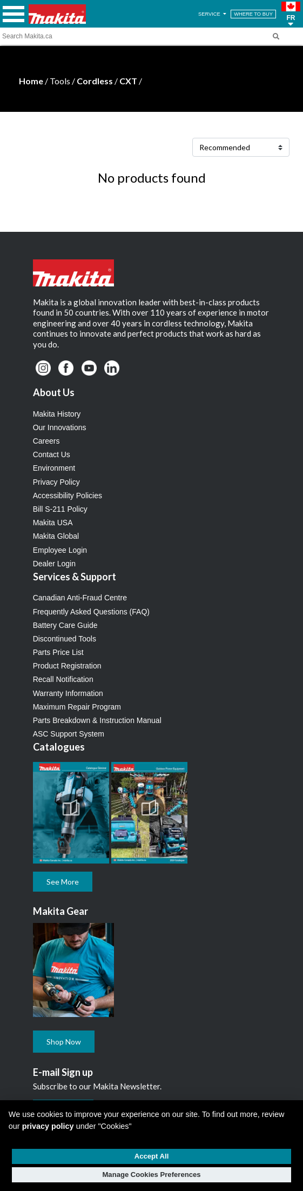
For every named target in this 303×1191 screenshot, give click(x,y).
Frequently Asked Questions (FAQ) (91, 611)
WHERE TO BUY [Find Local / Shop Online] (253, 14)
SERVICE (213, 14)
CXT (128, 81)
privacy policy (48, 1126)
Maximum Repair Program (77, 706)
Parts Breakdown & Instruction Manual (97, 720)
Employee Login (60, 550)
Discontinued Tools (64, 638)
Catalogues (59, 747)
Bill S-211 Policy (60, 509)
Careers (46, 441)
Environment (54, 468)
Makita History (57, 414)
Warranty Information (68, 693)
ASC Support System (68, 734)
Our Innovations (59, 427)
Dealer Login (54, 563)
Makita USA (53, 522)
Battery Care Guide (65, 625)
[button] (290, 14)
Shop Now (63, 1041)
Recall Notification (63, 679)
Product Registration (67, 665)
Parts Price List (58, 652)
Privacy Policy (56, 482)
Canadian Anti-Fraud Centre (80, 597)
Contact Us (51, 454)
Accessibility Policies (67, 495)
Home (31, 81)
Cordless (95, 81)
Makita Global (56, 536)
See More (62, 881)
